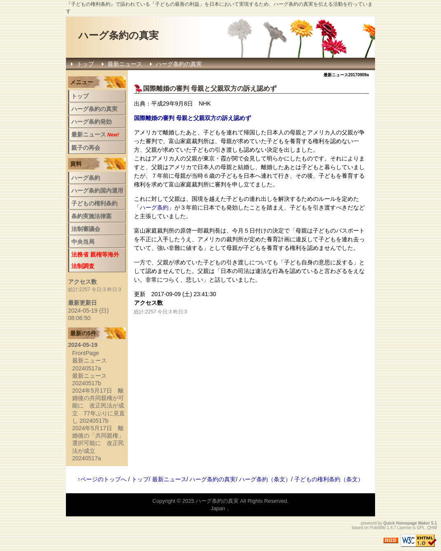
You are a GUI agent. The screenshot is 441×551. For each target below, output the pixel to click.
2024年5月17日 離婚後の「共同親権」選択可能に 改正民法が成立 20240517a (98, 443)
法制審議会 (85, 229)
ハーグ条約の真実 (118, 35)
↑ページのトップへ (102, 479)
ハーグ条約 (154, 207)
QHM (432, 527)
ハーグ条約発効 (91, 121)
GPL (421, 527)
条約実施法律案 (91, 216)
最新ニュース (125, 64)
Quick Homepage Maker (406, 523)
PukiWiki (378, 527)
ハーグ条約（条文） (265, 479)
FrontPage (85, 353)
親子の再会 (85, 147)
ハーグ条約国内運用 (97, 190)
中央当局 (82, 241)
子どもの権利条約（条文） (329, 479)
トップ (85, 64)
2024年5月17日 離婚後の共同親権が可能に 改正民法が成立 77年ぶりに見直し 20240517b (98, 405)
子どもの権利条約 (94, 203)
